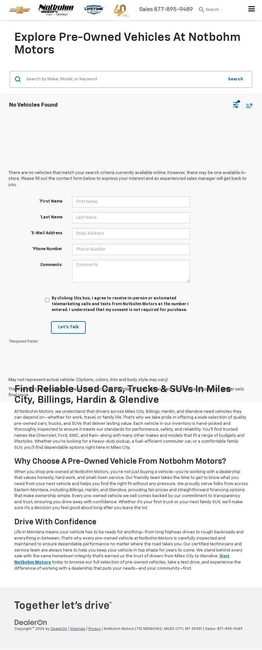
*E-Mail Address (46, 233)
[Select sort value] (248, 105)
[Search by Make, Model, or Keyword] (124, 79)
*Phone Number (47, 249)
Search (235, 79)
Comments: (51, 265)
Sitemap (77, 629)
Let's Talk (68, 327)
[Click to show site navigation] (252, 10)
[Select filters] (236, 105)
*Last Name (51, 217)
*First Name (50, 201)
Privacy (94, 629)
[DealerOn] (30, 622)
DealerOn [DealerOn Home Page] (59, 629)
